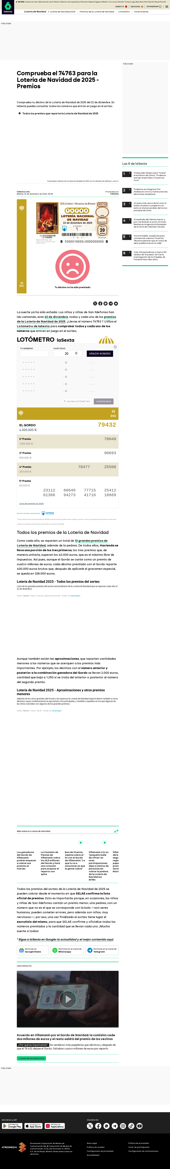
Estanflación (160, 2)
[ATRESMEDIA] (14, 1149)
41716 (90, 495)
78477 (84, 467)
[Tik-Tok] (131, 1128)
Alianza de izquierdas (70, 2)
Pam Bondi (148, 2)
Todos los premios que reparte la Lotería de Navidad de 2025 (60, 113)
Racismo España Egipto (91, 2)
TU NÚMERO (26, 348)
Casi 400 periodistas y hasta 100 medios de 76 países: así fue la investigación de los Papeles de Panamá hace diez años (150, 256)
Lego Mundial (137, 2)
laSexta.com (23, 192)
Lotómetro (124, 11)
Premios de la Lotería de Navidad (97, 11)
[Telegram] (115, 1128)
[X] (90, 1128)
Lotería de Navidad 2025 (62, 11)
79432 (107, 426)
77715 (90, 490)
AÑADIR (100, 353)
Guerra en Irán (31, 2)
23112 (49, 490)
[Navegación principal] (166, 7)
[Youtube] (139, 1128)
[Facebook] (98, 1128)
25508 (110, 467)
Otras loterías (141, 11)
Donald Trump (124, 2)
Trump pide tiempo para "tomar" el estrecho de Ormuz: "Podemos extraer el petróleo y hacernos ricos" (150, 176)
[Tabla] (68, 615)
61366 (49, 495)
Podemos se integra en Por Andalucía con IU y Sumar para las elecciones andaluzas (151, 191)
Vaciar (77, 401)
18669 (110, 495)
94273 (69, 495)
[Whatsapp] (106, 1128)
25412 (110, 490)
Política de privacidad (138, 1143)
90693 (110, 453)
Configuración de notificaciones (143, 1151)
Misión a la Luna (109, 2)
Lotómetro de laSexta (33, 326)
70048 (110, 439)
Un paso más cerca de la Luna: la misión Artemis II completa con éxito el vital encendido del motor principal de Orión (150, 207)
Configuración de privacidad (100, 1151)
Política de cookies (96, 1147)
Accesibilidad (93, 1155)
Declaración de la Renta (49, 2)
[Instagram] (123, 1128)
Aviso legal (92, 1143)
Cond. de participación (138, 1147)
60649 (69, 490)
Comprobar (103, 401)
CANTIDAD (59, 348)
